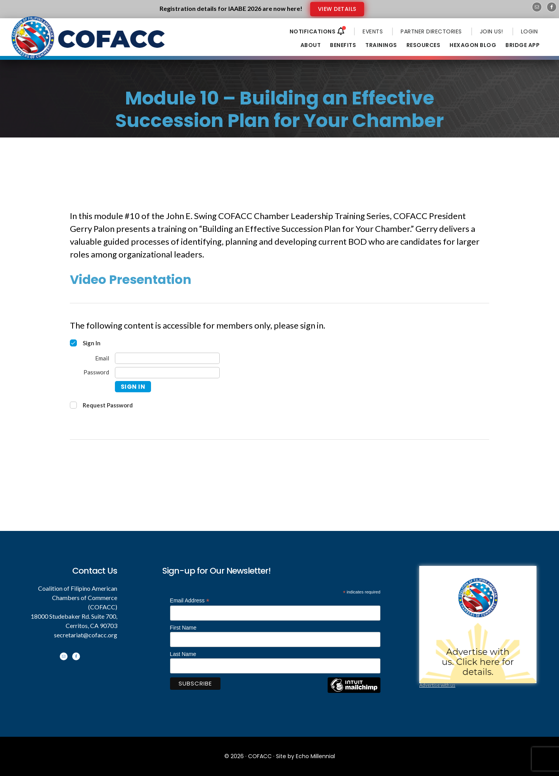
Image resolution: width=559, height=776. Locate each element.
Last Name (183, 654)
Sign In (133, 387)
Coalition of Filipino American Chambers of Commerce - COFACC (89, 43)
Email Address (190, 600)
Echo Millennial (315, 756)
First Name (183, 628)
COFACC (260, 756)
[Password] (167, 372)
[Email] (167, 358)
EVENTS (373, 31)
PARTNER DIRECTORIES (431, 31)
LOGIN (529, 31)
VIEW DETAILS (337, 9)
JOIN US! (491, 31)
